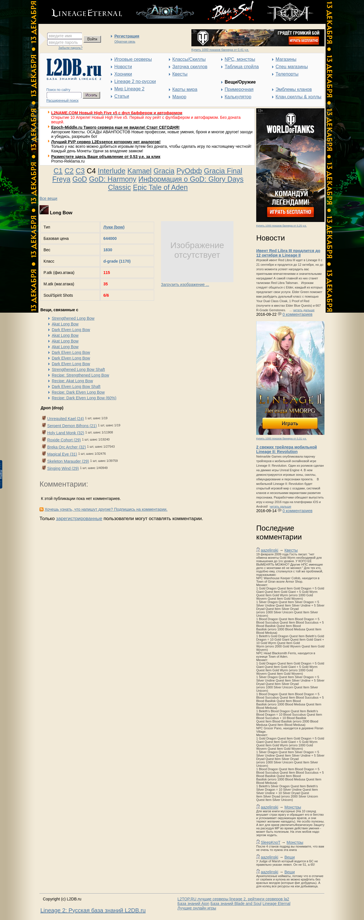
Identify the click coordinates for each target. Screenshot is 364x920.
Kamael (139, 171)
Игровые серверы (133, 59)
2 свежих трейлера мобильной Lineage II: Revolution (286, 449)
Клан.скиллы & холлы (298, 96)
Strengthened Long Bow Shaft (78, 369)
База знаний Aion (193, 903)
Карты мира (184, 89)
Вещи (289, 857)
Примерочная (239, 89)
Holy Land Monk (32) (65, 433)
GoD (80, 179)
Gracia (164, 171)
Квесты (179, 74)
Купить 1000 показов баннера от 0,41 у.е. (220, 49)
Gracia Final (223, 171)
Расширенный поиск (62, 101)
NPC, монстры (240, 59)
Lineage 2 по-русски (135, 81)
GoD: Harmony (112, 179)
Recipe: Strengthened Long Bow (80, 375)
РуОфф (189, 171)
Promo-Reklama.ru (67, 161)
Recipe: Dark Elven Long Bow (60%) (84, 398)
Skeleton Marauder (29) (68, 461)
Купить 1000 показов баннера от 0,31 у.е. (281, 438)
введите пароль (63, 42)
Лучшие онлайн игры (196, 908)
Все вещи (48, 198)
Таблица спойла (242, 66)
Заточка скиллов (189, 66)
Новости (123, 66)
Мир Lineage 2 (129, 88)
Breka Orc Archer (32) (66, 447)
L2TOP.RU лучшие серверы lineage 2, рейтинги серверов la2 (233, 899)
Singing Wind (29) (63, 468)
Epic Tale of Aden (160, 187)
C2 (69, 171)
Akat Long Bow (65, 324)
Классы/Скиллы (189, 59)
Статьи (121, 96)
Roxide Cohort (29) (64, 440)
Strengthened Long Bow (73, 318)
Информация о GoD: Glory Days (191, 179)
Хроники (123, 74)
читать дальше (304, 310)
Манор (179, 96)
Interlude (111, 171)
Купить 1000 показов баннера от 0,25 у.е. (281, 225)
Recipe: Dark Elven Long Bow (78, 392)
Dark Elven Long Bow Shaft (76, 386)
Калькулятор (238, 96)
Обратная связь (124, 41)
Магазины (286, 59)
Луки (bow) (113, 227)
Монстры (292, 807)
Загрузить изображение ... (185, 284)
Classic (119, 187)
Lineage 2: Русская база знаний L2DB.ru (93, 910)
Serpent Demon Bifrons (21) (72, 425)
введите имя (60, 36)
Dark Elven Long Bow (71, 329)
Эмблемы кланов (294, 89)
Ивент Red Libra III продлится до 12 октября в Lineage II (288, 252)
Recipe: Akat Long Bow (72, 381)
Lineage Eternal (276, 903)
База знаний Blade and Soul (235, 903)
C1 (58, 171)
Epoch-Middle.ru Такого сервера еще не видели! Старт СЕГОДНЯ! (115, 127)
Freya (61, 179)
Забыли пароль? (70, 47)
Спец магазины (292, 66)
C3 (80, 171)
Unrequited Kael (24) (65, 418)
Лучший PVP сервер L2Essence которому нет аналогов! (106, 142)
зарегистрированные (79, 518)
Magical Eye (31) (62, 454)
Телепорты (287, 74)
